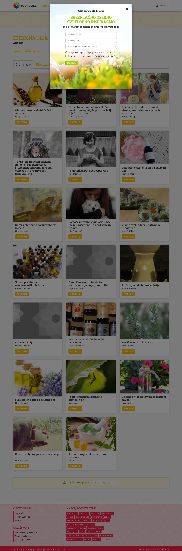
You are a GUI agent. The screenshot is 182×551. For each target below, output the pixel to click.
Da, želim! (71, 63)
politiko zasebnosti (105, 52)
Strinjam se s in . (89, 52)
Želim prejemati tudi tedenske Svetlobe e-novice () (90, 56)
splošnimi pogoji (87, 52)
